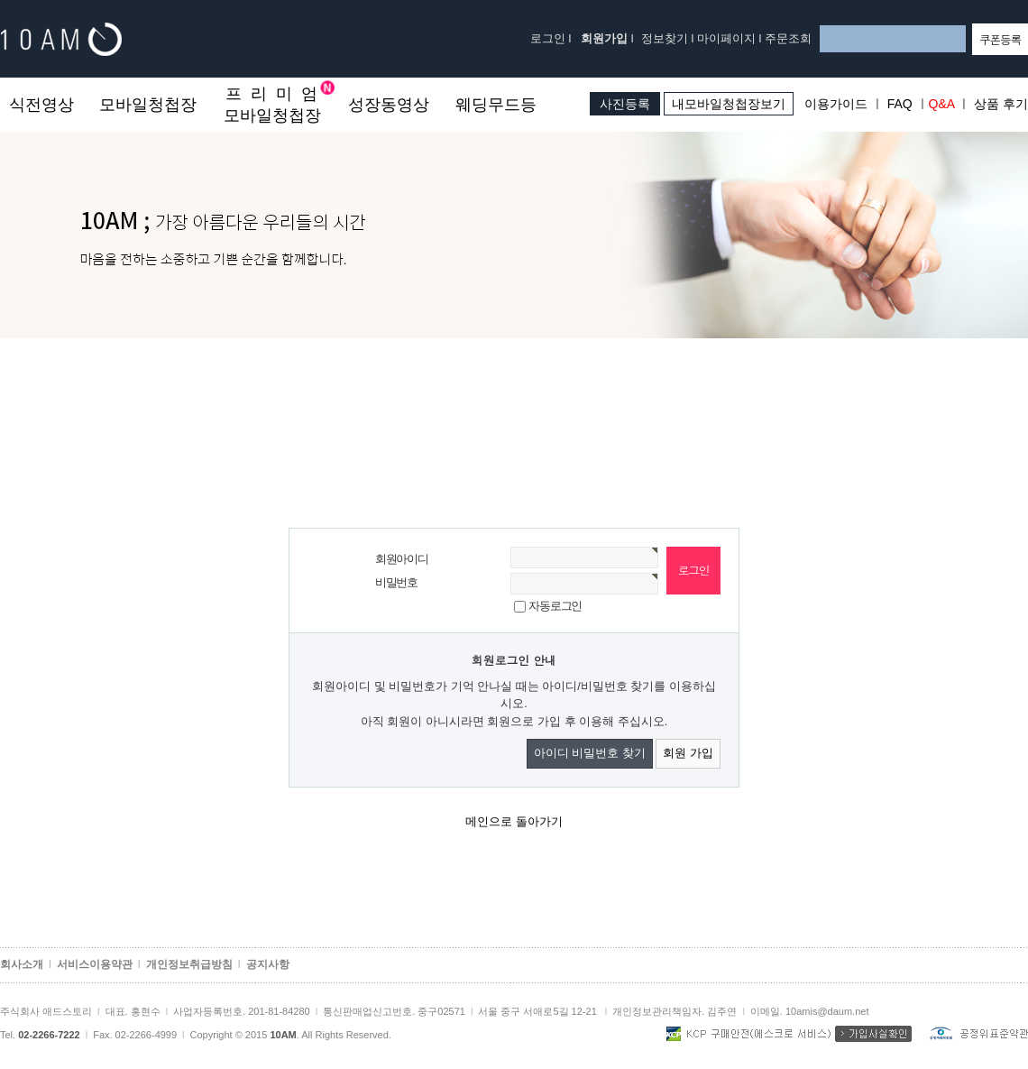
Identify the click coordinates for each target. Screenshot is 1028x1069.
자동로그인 (555, 606)
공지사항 (267, 964)
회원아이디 (401, 559)
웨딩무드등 (496, 105)
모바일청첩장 (148, 105)
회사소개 (21, 964)
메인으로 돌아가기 (514, 821)
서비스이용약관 (95, 964)
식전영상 (41, 105)
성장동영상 (388, 105)
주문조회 (788, 38)
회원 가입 (688, 753)
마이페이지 (726, 38)
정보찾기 (664, 38)
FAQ (900, 104)
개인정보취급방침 (189, 964)
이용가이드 (835, 104)
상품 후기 (1001, 104)
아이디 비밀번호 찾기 (590, 753)
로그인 (547, 38)
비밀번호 (396, 582)
